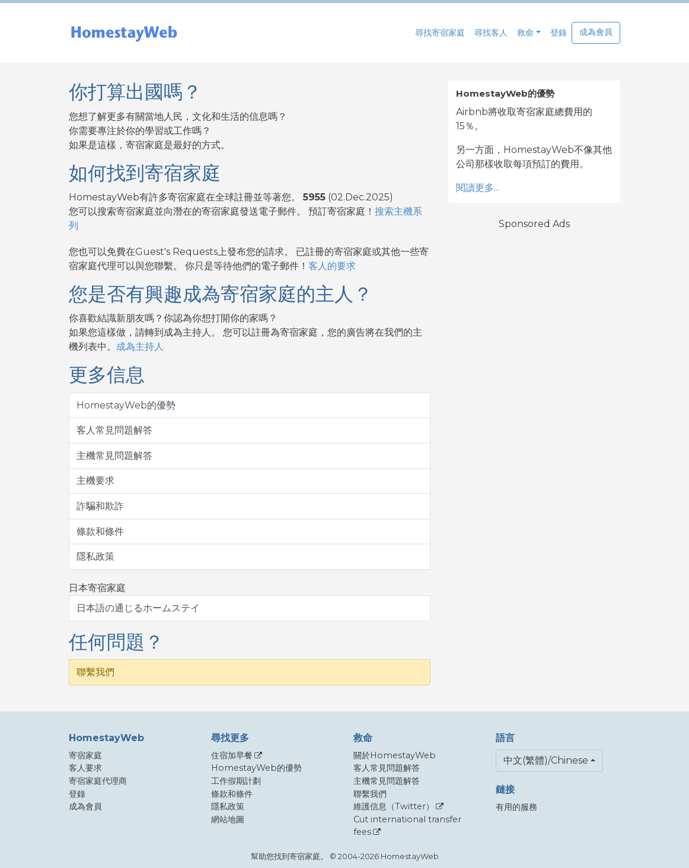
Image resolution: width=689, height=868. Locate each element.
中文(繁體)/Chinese (545, 760)
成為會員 (596, 32)
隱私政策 (95, 556)
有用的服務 (516, 807)
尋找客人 (491, 32)
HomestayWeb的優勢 (126, 405)
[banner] (124, 33)
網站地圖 (227, 819)
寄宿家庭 (85, 755)
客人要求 (85, 767)
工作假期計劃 (236, 781)
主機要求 (95, 480)
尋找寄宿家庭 (440, 32)
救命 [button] (525, 32)
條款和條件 (100, 531)
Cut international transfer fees (407, 826)
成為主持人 (140, 346)
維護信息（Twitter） (393, 806)
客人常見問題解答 (114, 430)
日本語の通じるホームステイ (138, 608)
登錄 (558, 32)
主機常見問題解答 (114, 455)
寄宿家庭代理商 (98, 781)
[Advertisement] (534, 418)
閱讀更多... (477, 187)
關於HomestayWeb (394, 755)
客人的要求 (332, 266)
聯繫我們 (95, 672)
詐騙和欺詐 (100, 506)
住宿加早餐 (232, 755)
